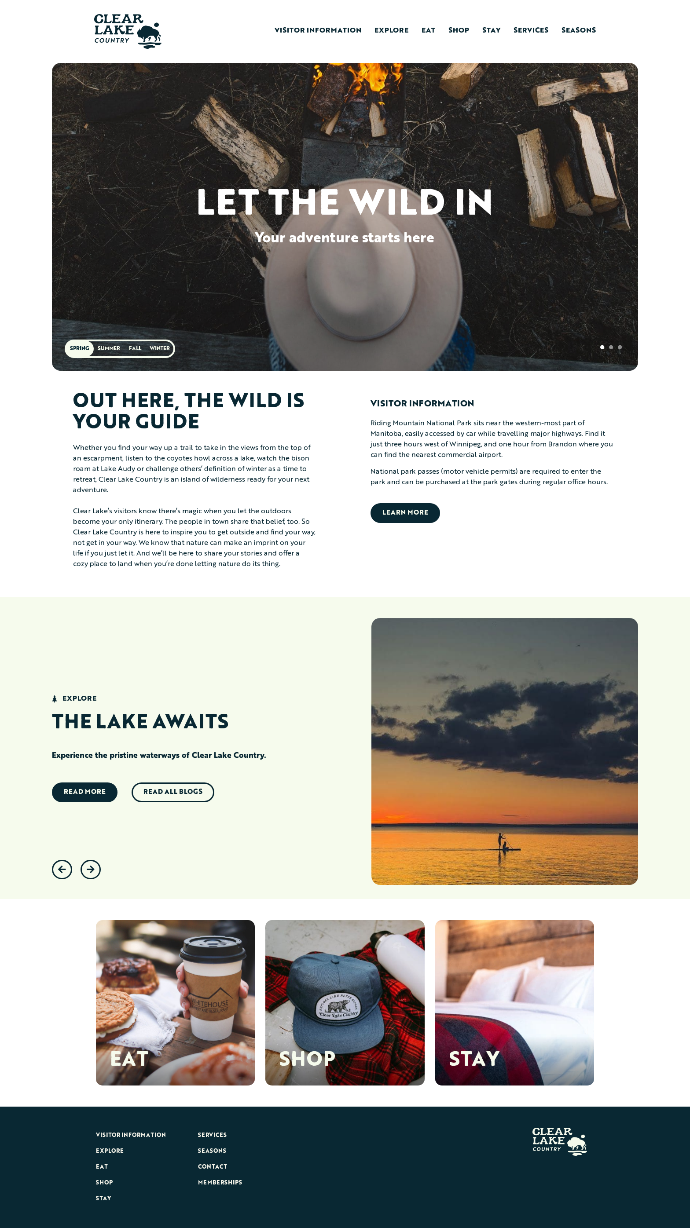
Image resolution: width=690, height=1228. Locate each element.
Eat (428, 30)
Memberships (220, 1183)
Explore (391, 30)
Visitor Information (318, 30)
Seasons (579, 30)
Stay (491, 30)
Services (531, 30)
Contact (212, 1167)
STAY (474, 1061)
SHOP (307, 1061)
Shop (458, 30)
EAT (129, 1061)
